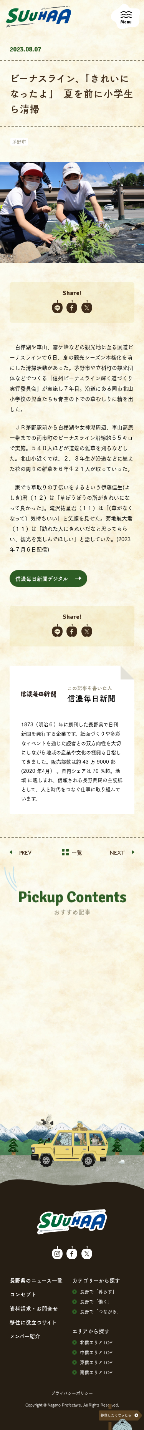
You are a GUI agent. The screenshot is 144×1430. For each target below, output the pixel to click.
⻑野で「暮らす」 (94, 1291)
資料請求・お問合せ (34, 1308)
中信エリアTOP (92, 1352)
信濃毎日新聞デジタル (41, 578)
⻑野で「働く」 (92, 1301)
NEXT (122, 852)
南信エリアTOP (92, 1372)
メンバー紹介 (25, 1336)
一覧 (72, 852)
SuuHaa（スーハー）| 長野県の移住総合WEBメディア (38, 17)
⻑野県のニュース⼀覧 (36, 1280)
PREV (20, 852)
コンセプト (23, 1294)
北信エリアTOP (92, 1342)
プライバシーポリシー (72, 1393)
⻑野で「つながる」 (96, 1311)
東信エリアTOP (92, 1362)
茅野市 (19, 141)
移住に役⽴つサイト (33, 1322)
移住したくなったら (116, 1415)
